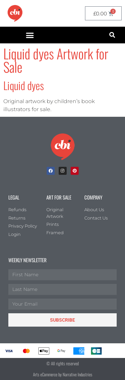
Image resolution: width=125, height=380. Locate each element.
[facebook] (51, 171)
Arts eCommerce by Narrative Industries (62, 374)
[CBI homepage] (15, 13)
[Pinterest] (75, 171)
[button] (29, 35)
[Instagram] (63, 171)
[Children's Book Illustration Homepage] (62, 146)
